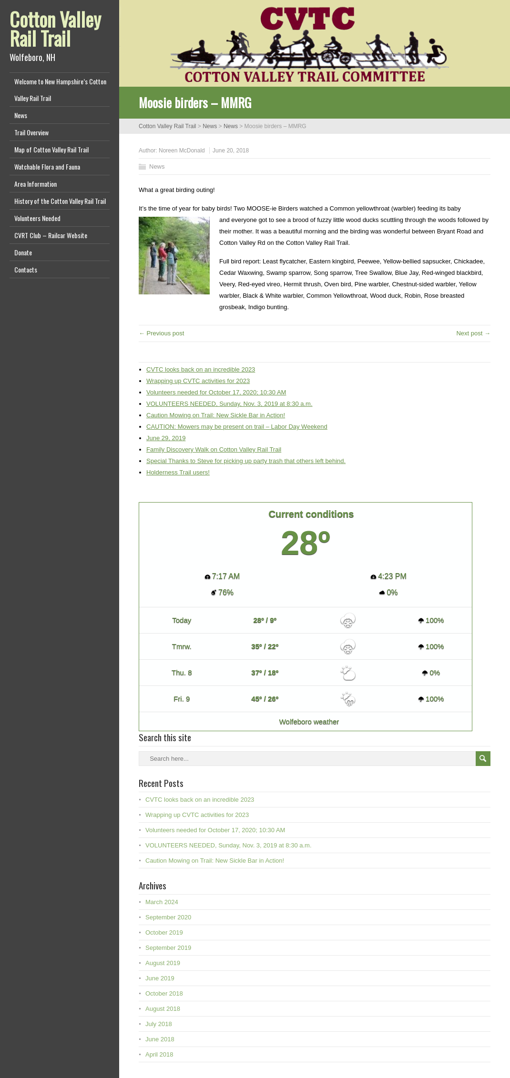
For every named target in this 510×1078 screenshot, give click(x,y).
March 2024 (161, 902)
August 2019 (162, 963)
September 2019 (168, 947)
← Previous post (161, 333)
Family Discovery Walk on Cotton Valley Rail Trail (213, 449)
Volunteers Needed (37, 218)
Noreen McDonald (182, 150)
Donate (23, 252)
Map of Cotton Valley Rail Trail (51, 149)
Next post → (473, 333)
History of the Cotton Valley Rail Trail (60, 201)
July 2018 (158, 1024)
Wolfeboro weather (309, 721)
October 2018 (164, 993)
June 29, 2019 (165, 438)
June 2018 (159, 1039)
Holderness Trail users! (178, 472)
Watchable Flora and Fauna (47, 166)
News (20, 115)
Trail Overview (31, 132)
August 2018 (162, 1008)
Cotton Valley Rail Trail (55, 28)
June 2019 (159, 978)
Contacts (25, 269)
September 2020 (168, 917)
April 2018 (159, 1054)
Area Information (35, 184)
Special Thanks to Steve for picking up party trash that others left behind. (246, 460)
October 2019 (164, 932)
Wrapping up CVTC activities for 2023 (198, 380)
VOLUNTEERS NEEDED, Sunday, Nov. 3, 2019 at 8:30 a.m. (229, 403)
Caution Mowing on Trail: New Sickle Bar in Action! (215, 415)
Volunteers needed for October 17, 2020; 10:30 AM (216, 392)
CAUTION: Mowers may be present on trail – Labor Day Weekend (236, 426)
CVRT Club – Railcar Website (50, 235)
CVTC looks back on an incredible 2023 (200, 369)
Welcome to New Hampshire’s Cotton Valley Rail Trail (60, 89)
